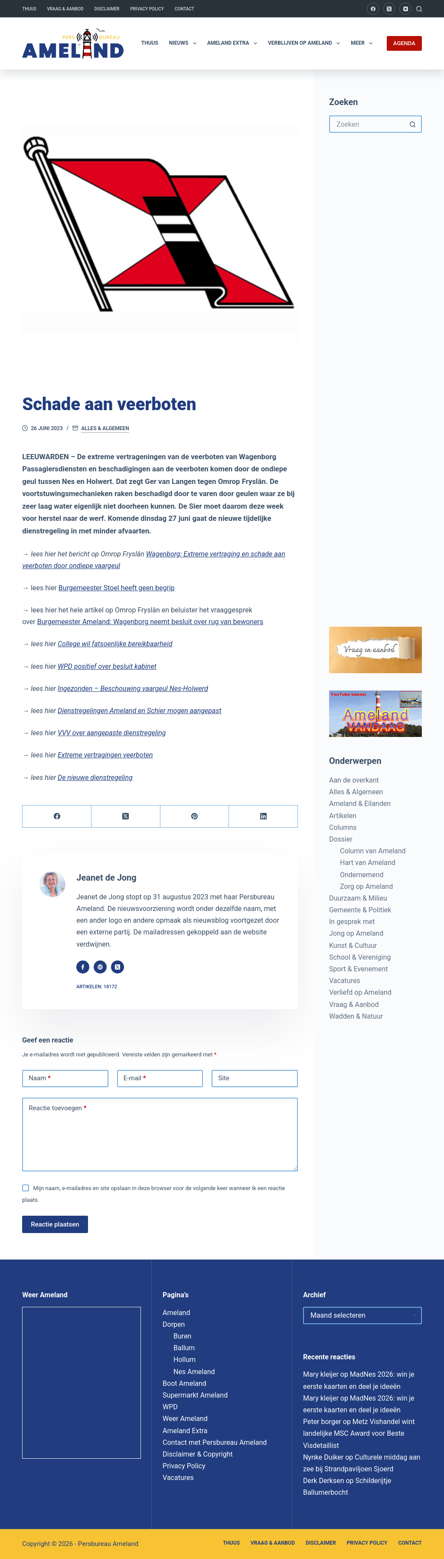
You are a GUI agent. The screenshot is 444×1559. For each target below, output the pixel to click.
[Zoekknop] (413, 124)
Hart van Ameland (367, 862)
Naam (40, 1078)
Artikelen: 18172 (96, 987)
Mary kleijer (321, 1374)
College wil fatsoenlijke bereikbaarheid (115, 644)
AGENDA (404, 43)
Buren (182, 1336)
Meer (363, 43)
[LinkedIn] (263, 817)
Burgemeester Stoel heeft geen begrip (117, 588)
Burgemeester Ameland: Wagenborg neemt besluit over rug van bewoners (150, 622)
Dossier (341, 839)
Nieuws (184, 43)
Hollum (184, 1359)
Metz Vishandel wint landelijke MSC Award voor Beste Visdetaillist (359, 1433)
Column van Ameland (373, 851)
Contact (184, 9)
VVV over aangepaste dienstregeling (112, 733)
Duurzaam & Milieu (358, 898)
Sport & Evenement (358, 969)
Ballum (184, 1348)
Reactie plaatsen (55, 1224)
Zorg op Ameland (366, 886)
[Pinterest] (194, 817)
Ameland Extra (234, 43)
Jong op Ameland (356, 933)
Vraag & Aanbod (65, 9)
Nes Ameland (194, 1372)
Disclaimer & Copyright (198, 1454)
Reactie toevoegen (57, 1108)
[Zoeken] (419, 9)
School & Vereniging (360, 957)
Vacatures (344, 981)
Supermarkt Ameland (195, 1395)
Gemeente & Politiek (360, 910)
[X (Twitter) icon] (117, 967)
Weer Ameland (185, 1418)
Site (223, 1078)
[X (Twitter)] (389, 9)
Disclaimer (107, 9)
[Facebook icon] (82, 967)
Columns (342, 827)
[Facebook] (373, 9)
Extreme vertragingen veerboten (105, 755)
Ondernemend (361, 875)
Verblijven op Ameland (305, 43)
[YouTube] (405, 9)
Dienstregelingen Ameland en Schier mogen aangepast (139, 711)
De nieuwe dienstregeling (95, 777)
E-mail (135, 1078)
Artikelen (342, 816)
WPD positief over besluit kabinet (107, 666)
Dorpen (174, 1324)
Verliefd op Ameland (360, 992)
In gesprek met (352, 922)
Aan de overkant (354, 780)
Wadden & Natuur (356, 1016)
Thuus (29, 9)
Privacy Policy (146, 9)
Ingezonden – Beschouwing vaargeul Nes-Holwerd (133, 688)
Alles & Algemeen (105, 428)
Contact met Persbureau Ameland (215, 1442)
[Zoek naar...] (367, 124)
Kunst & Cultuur (353, 945)
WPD (170, 1407)
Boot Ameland (184, 1383)
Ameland (176, 1313)
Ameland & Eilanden (360, 803)
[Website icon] (100, 967)
